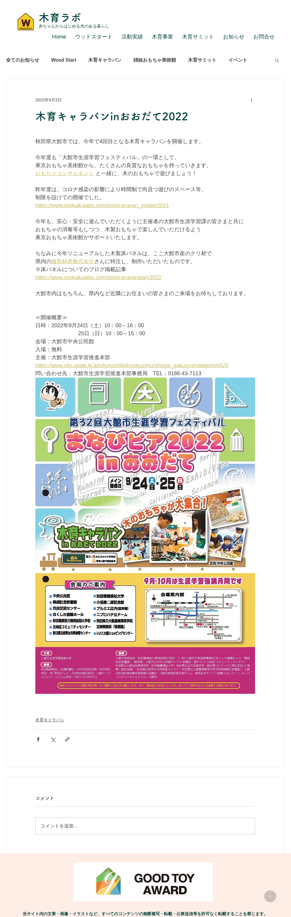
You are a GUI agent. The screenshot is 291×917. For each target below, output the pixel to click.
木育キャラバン (104, 60)
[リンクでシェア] (67, 739)
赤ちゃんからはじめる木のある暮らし (74, 26)
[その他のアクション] (251, 99)
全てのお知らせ (22, 60)
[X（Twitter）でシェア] (53, 739)
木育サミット (202, 60)
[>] (270, 896)
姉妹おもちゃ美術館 (154, 60)
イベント (237, 60)
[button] (277, 60)
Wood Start (63, 60)
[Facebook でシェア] (38, 739)
